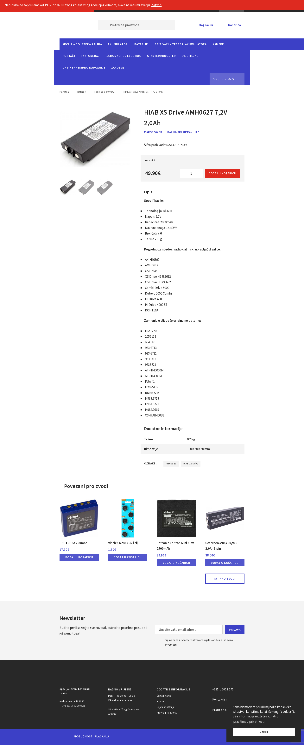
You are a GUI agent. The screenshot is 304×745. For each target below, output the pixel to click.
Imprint (161, 701)
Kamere (218, 44)
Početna (64, 92)
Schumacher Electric (123, 56)
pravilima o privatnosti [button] (248, 721)
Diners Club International (164, 736)
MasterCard (119, 736)
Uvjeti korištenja (166, 707)
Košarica (234, 25)
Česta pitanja (164, 695)
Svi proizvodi (224, 578)
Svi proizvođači (223, 79)
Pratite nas (220, 710)
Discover (182, 736)
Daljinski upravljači (104, 92)
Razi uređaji (91, 56)
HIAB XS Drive (190, 463)
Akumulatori (118, 44)
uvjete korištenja (213, 640)
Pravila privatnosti (167, 712)
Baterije (141, 44)
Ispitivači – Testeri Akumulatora (180, 44)
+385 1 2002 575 (223, 689)
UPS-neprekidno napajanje (83, 67)
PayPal (199, 736)
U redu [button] (263, 732)
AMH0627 (171, 463)
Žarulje (117, 67)
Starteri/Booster (161, 56)
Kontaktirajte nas (224, 699)
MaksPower (153, 132)
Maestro (132, 736)
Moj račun (206, 25)
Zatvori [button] (156, 5)
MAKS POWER (73, 25)
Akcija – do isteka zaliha (82, 44)
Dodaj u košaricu (222, 173)
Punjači (68, 56)
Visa (146, 736)
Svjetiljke (190, 56)
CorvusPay (221, 736)
